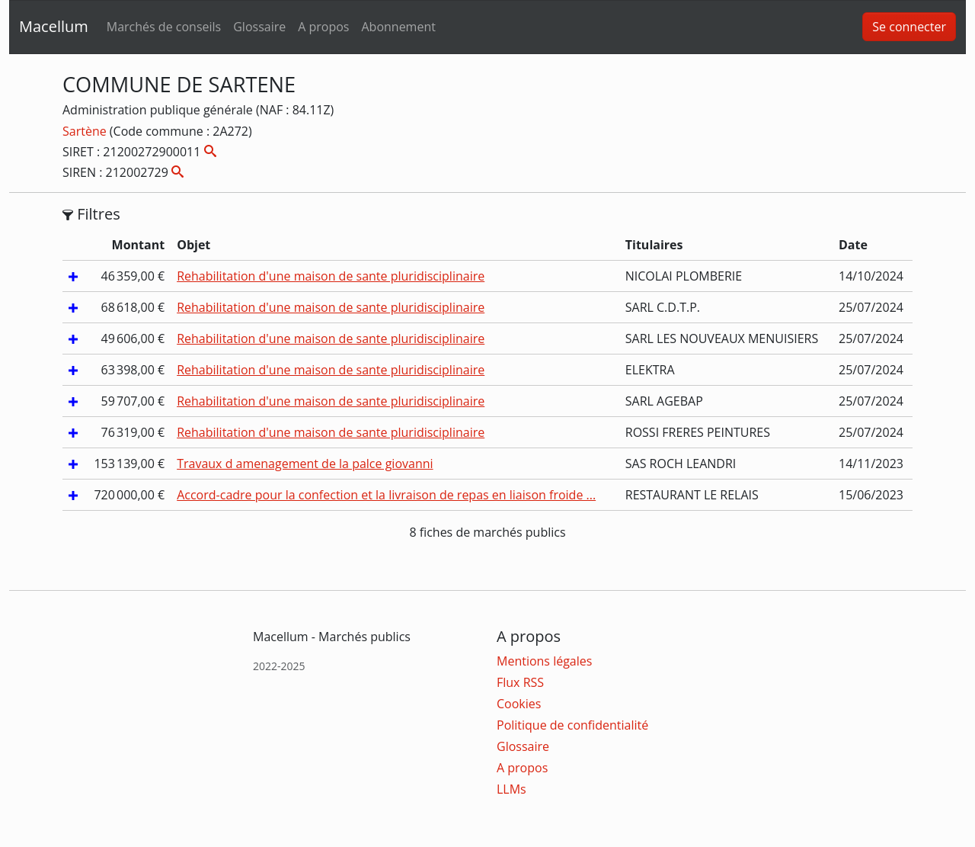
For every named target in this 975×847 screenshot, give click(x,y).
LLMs (511, 789)
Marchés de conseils (164, 26)
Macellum (53, 26)
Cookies (519, 703)
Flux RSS (520, 682)
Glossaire (259, 26)
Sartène (86, 131)
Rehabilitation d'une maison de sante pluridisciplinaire (330, 276)
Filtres (91, 214)
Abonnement (398, 26)
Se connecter (909, 26)
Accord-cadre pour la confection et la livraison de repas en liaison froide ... (386, 494)
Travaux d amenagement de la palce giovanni (305, 463)
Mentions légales (544, 661)
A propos (323, 26)
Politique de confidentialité (572, 725)
